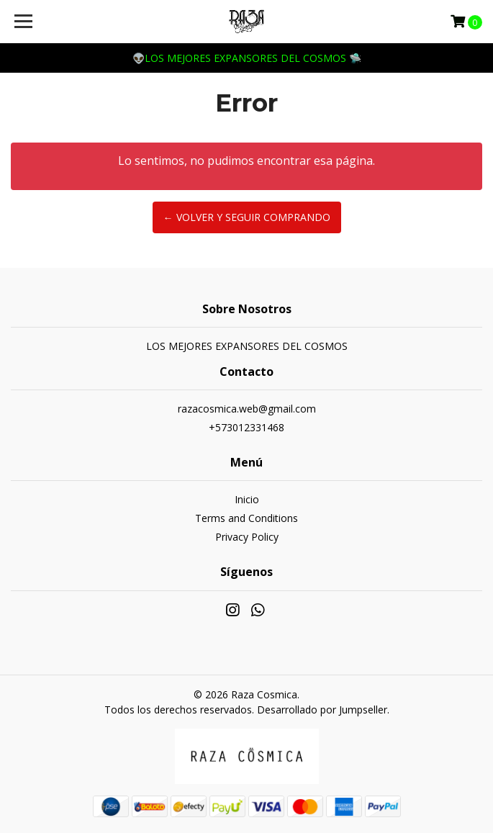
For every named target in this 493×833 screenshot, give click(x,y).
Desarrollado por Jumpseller (322, 709)
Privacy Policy (247, 537)
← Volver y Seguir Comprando (246, 217)
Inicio (247, 499)
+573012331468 (246, 427)
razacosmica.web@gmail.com (247, 408)
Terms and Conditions (246, 518)
